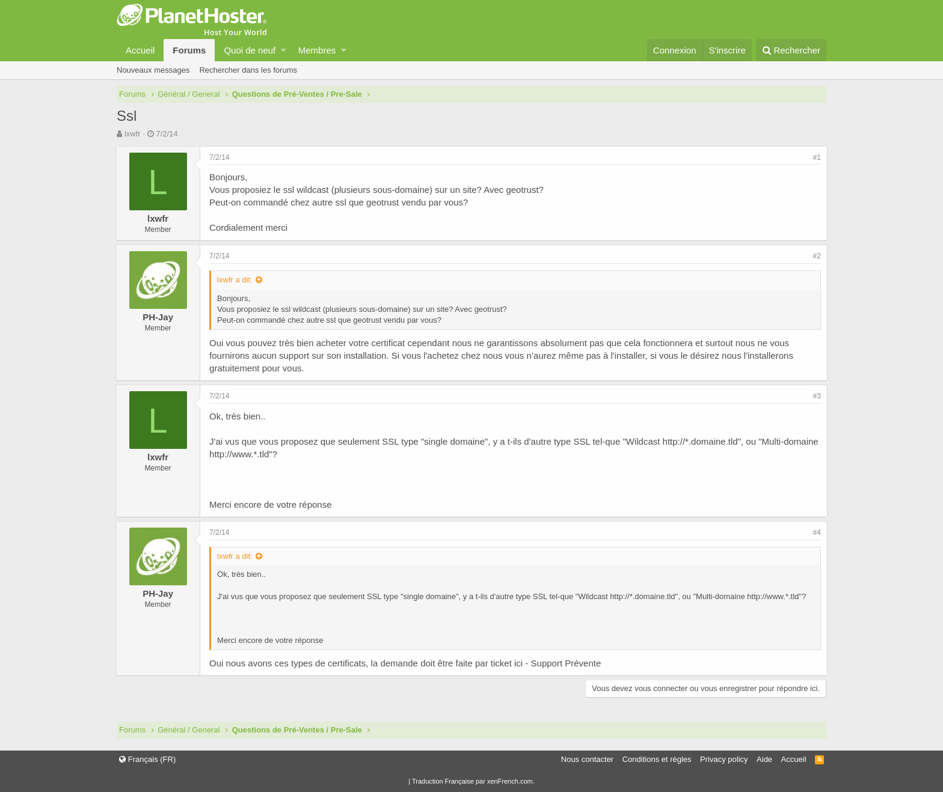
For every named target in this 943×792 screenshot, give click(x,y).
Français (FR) (147, 759)
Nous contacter (587, 759)
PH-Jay (159, 317)
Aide (764, 759)
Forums (189, 50)
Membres (317, 50)
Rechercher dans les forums (248, 70)
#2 (816, 256)
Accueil (140, 50)
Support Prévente (567, 663)
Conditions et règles (657, 759)
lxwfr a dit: (236, 279)
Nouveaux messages (153, 70)
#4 (816, 532)
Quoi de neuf (249, 50)
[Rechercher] (791, 50)
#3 (816, 396)
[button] (283, 50)
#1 (816, 157)
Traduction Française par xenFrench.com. (473, 781)
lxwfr (132, 133)
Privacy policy (724, 759)
